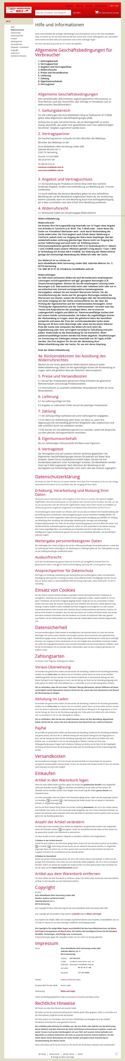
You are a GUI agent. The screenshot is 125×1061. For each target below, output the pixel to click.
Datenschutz (16, 33)
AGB (12, 27)
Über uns (79, 6)
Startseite (69, 6)
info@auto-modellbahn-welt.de (51, 167)
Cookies (14, 38)
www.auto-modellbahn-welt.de (50, 170)
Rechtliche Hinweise (18, 56)
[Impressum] (54, 1054)
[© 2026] (42, 1054)
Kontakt (89, 6)
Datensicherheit (17, 35)
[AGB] (80, 1054)
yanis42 (76, 914)
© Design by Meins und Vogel (62, 1056)
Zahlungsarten (16, 41)
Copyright (14, 50)
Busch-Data (66, 931)
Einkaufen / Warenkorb (20, 47)
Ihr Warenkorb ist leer (107, 12)
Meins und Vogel (94, 914)
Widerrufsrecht (17, 30)
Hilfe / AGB (114, 6)
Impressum (15, 53)
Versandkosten (16, 44)
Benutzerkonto (101, 6)
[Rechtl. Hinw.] (68, 1054)
